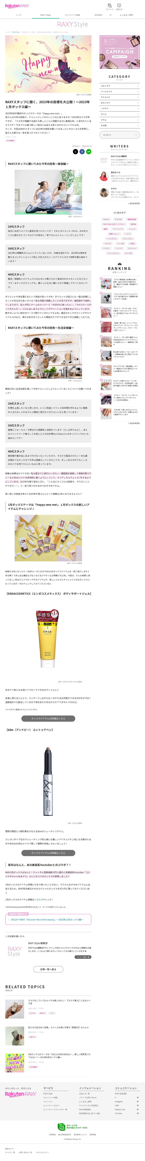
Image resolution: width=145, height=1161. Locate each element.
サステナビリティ (42, 1152)
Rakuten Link (120, 1110)
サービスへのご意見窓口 (88, 1105)
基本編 (133, 224)
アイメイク (105, 97)
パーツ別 (120, 243)
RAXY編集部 (10, 141)
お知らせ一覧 (84, 1094)
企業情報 (52, 1135)
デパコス (106, 248)
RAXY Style (46, 15)
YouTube (118, 1113)
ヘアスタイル (112, 238)
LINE (117, 1105)
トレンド (132, 229)
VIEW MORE (134, 203)
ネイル (103, 114)
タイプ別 (128, 253)
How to (106, 219)
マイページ (47, 1102)
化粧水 (132, 243)
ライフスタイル (113, 253)
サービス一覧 (10, 1152)
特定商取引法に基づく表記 (89, 1113)
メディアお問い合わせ (88, 1098)
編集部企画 (132, 219)
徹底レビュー (114, 234)
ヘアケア (104, 108)
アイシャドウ (118, 229)
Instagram (119, 1102)
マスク (52, 1013)
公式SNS (98, 15)
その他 (103, 125)
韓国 (105, 229)
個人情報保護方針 (64, 1135)
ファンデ (119, 248)
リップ (127, 234)
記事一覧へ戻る (48, 969)
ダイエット (132, 248)
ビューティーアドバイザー (53, 1110)
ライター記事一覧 (82, 957)
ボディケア (105, 102)
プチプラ (108, 243)
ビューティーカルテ (51, 1105)
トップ (18, 15)
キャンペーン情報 (72, 15)
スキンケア (105, 85)
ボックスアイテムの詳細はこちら (48, 718)
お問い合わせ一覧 (25, 1152)
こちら (37, 899)
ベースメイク (106, 91)
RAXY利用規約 (85, 1110)
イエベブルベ (127, 238)
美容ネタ (42, 1013)
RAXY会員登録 (121, 1094)
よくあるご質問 (126, 15)
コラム (15, 137)
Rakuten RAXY (17, 6)
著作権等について (80, 1135)
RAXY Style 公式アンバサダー (114, 224)
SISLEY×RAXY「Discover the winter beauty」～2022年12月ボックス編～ (47, 919)
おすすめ (32, 1013)
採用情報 (93, 1135)
